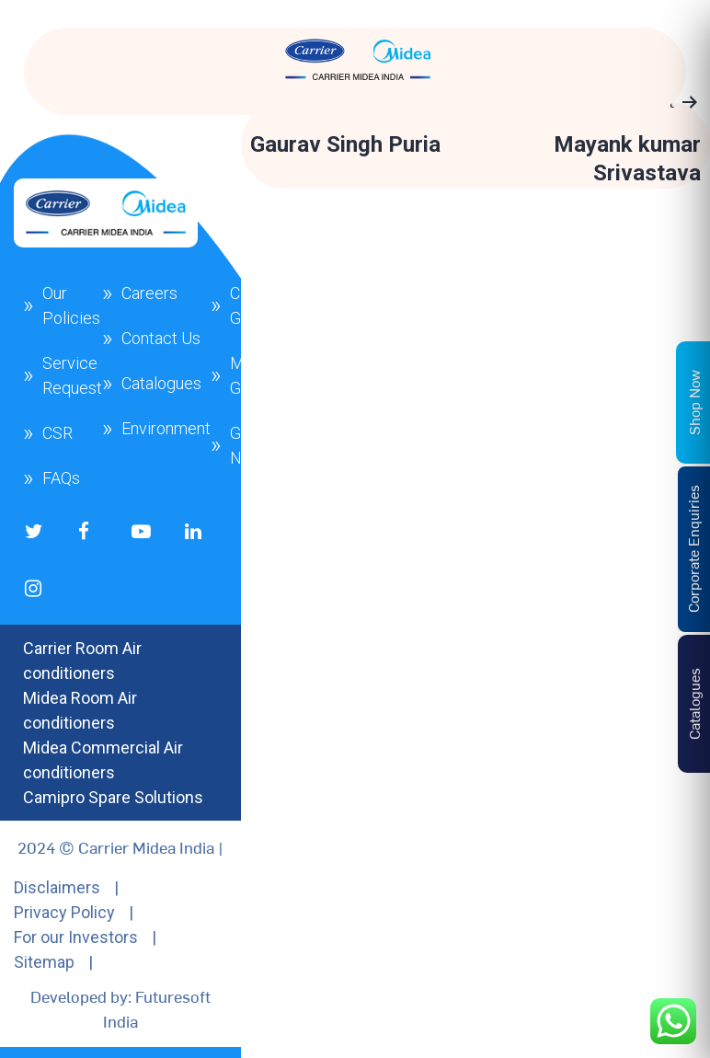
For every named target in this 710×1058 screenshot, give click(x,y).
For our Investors (76, 937)
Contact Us (160, 338)
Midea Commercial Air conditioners (103, 760)
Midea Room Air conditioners (80, 710)
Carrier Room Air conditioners (82, 660)
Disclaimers (57, 887)
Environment (166, 428)
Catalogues (161, 383)
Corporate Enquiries (692, 549)
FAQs (61, 478)
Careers (149, 293)
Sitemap (44, 962)
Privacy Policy (64, 912)
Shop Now (693, 401)
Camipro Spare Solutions (113, 797)
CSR (57, 433)
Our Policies (71, 305)
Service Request (72, 375)
